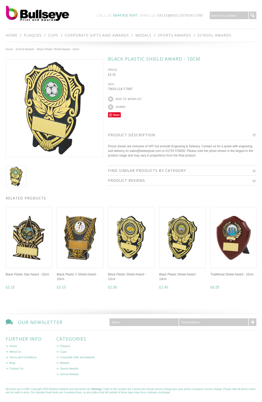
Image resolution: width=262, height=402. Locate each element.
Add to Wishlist (129, 99)
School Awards (215, 35)
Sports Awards (174, 35)
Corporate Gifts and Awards (97, 35)
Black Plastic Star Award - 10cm (27, 274)
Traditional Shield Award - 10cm (232, 274)
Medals (143, 35)
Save (116, 114)
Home (9, 49)
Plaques (33, 35)
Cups (53, 35)
